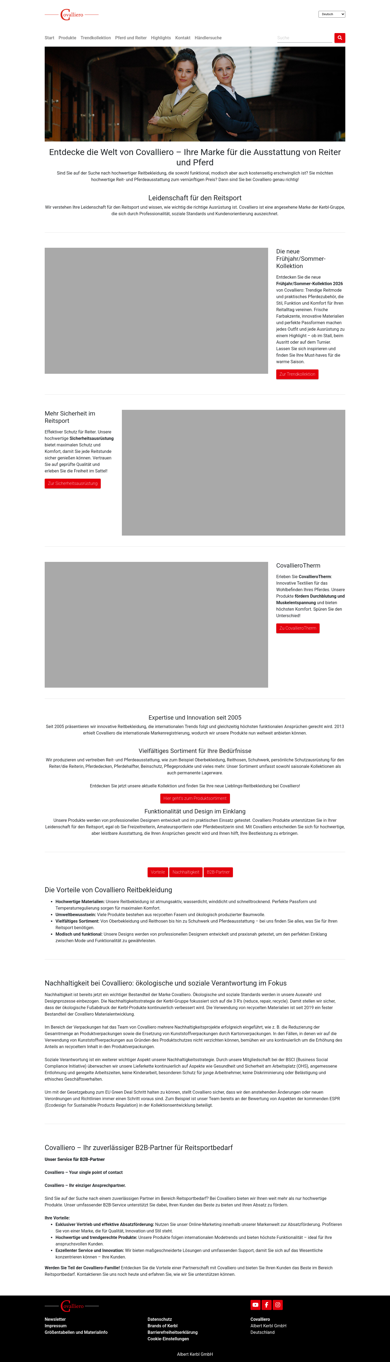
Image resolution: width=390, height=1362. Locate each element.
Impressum (56, 1325)
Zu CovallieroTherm (298, 628)
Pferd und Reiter (131, 37)
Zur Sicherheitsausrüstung (73, 483)
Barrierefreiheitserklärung (173, 1332)
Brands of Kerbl (163, 1325)
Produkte (67, 37)
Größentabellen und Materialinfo (76, 1332)
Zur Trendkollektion (297, 374)
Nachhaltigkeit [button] (186, 872)
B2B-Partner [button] (218, 872)
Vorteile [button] (158, 872)
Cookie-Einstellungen (168, 1338)
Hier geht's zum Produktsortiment (195, 798)
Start (49, 37)
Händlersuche (208, 37)
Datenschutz (160, 1319)
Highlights (161, 37)
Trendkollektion (96, 37)
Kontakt (182, 37)
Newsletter (55, 1319)
